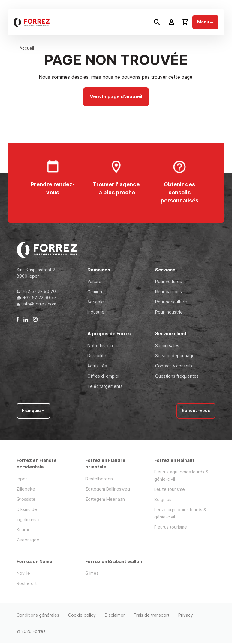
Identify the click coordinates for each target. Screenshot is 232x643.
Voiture (94, 281)
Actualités (97, 365)
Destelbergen (99, 478)
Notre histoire (101, 345)
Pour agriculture (171, 301)
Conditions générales (38, 615)
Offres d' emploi (103, 376)
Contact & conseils (173, 365)
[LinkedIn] (25, 319)
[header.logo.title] (32, 22)
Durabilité (96, 355)
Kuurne (24, 529)
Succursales (167, 345)
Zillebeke (26, 488)
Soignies (162, 499)
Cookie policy (82, 615)
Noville (23, 573)
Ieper (22, 478)
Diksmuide (27, 509)
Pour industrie (169, 311)
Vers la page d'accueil (116, 96)
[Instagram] (35, 319)
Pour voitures (168, 281)
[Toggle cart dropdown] (185, 22)
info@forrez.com (36, 303)
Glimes (91, 573)
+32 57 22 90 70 (36, 291)
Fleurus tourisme (170, 526)
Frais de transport (151, 615)
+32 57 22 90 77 (36, 297)
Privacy (185, 615)
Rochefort (27, 583)
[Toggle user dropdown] (171, 22)
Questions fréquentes (177, 376)
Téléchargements (104, 386)
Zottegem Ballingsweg (107, 488)
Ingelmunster (29, 519)
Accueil (27, 48)
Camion (94, 291)
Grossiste (26, 499)
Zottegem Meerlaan (105, 499)
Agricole (95, 301)
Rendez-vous (196, 410)
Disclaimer (115, 615)
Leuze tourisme (169, 489)
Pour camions (168, 291)
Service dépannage (175, 355)
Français (33, 410)
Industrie (95, 311)
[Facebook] (18, 319)
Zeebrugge (28, 539)
